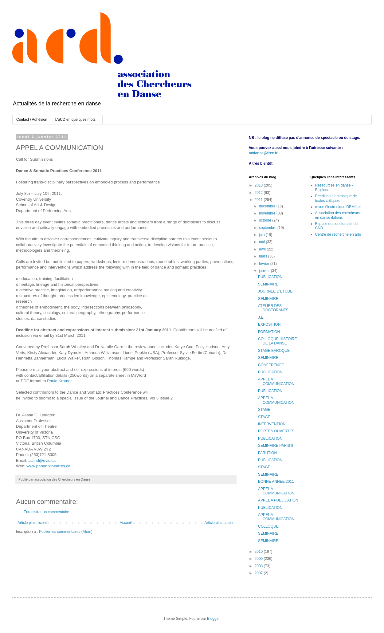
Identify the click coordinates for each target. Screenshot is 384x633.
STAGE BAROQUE (274, 350)
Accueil (126, 523)
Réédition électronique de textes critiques (336, 198)
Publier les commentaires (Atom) (65, 531)
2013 (259, 185)
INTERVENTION (271, 424)
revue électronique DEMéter (338, 207)
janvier (265, 271)
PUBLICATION (270, 277)
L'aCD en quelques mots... (77, 119)
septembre (268, 228)
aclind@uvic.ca (42, 460)
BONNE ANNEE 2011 (276, 481)
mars (263, 256)
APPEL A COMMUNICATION (276, 381)
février (264, 263)
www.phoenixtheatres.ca (48, 466)
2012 (259, 193)
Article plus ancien (219, 523)
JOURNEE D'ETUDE (275, 291)
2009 (259, 558)
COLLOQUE (268, 526)
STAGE (264, 409)
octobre (265, 220)
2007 (259, 573)
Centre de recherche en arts (338, 234)
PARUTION (267, 453)
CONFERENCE (271, 365)
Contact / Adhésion (31, 119)
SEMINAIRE (268, 284)
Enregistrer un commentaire (46, 512)
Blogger (213, 618)
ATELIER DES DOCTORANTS (273, 308)
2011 (259, 200)
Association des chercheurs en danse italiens (337, 215)
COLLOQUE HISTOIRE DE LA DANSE (277, 341)
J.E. (261, 317)
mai (262, 242)
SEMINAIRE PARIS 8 (275, 445)
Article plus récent (32, 523)
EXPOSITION (269, 324)
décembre (267, 206)
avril (263, 249)
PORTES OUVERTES (276, 431)
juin (262, 235)
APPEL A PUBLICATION (278, 500)
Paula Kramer (59, 381)
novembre (267, 213)
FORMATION (269, 332)
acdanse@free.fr (263, 153)
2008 (259, 566)
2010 (259, 551)
